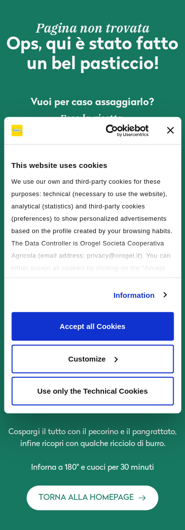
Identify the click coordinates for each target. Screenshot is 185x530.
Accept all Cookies (92, 326)
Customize (92, 358)
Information (134, 294)
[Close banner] (170, 130)
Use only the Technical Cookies (92, 391)
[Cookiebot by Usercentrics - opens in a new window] (110, 130)
